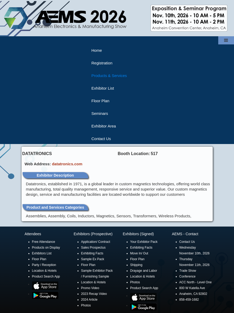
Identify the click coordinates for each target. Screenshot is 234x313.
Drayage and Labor (143, 271)
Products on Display (46, 247)
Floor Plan (100, 101)
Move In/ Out (139, 253)
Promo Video (90, 288)
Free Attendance (43, 242)
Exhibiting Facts (92, 253)
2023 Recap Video (94, 294)
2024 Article (89, 299)
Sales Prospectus (93, 247)
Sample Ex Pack (92, 259)
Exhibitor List (102, 88)
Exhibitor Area (103, 126)
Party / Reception (44, 265)
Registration (101, 63)
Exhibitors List (42, 253)
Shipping (136, 265)
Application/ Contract (95, 242)
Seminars (99, 113)
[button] (226, 40)
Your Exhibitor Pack (144, 242)
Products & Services (109, 75)
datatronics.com (67, 164)
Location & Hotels (44, 271)
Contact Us (101, 138)
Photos (86, 305)
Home (96, 50)
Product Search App (46, 276)
